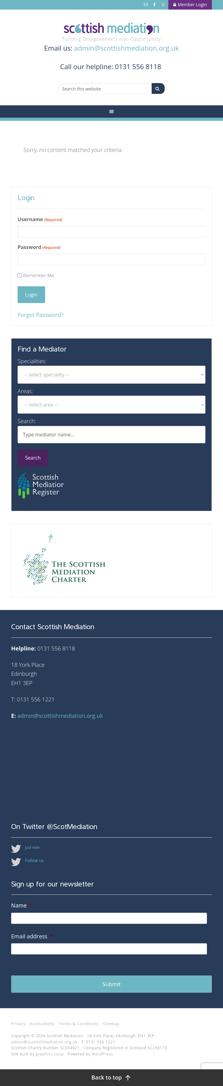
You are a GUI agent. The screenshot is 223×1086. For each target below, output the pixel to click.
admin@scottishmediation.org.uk (126, 48)
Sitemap (111, 1023)
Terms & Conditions (79, 1023)
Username (40, 219)
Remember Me (38, 275)
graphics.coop (50, 1054)
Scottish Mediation (111, 28)
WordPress (102, 1054)
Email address (32, 936)
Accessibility (42, 1023)
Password (39, 247)
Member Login (190, 4)
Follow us (34, 860)
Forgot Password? (40, 314)
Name (21, 905)
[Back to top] (111, 1077)
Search (33, 457)
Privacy (18, 1023)
